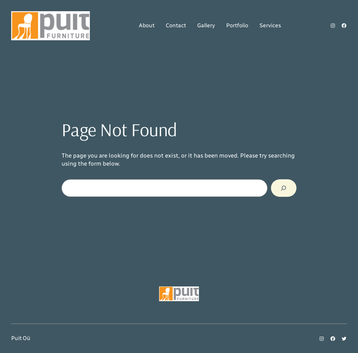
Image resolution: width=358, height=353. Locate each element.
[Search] (283, 188)
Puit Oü (20, 338)
